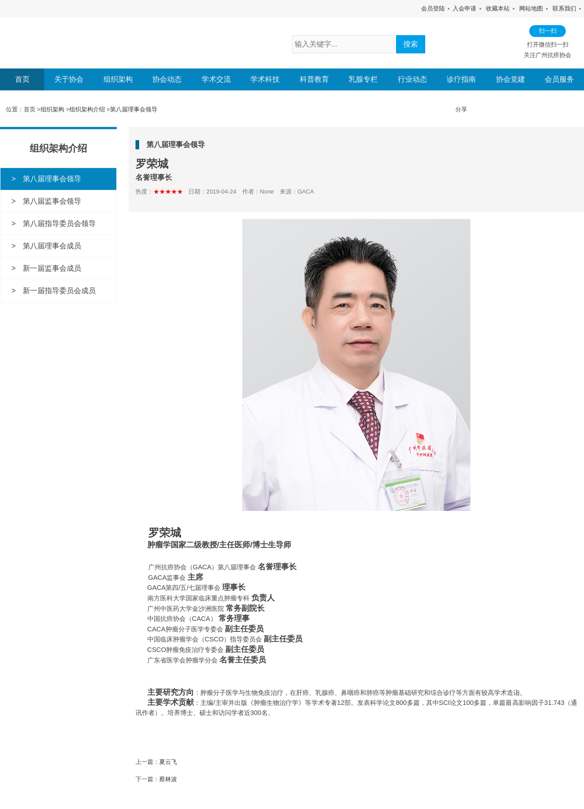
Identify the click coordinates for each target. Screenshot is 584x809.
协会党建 (510, 79)
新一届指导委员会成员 (59, 290)
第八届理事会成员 (52, 245)
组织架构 (118, 79)
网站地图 (531, 8)
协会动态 (167, 79)
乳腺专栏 (363, 79)
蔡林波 (168, 779)
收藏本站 (498, 8)
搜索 (410, 44)
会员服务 (559, 79)
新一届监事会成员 (52, 268)
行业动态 (412, 79)
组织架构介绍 (87, 109)
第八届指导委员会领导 (59, 223)
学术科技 (265, 79)
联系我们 (564, 8)
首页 (22, 79)
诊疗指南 (461, 79)
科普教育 (314, 79)
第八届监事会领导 (52, 201)
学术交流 (216, 79)
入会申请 (464, 8)
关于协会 (69, 79)
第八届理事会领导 (133, 109)
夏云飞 (168, 761)
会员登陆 (433, 8)
